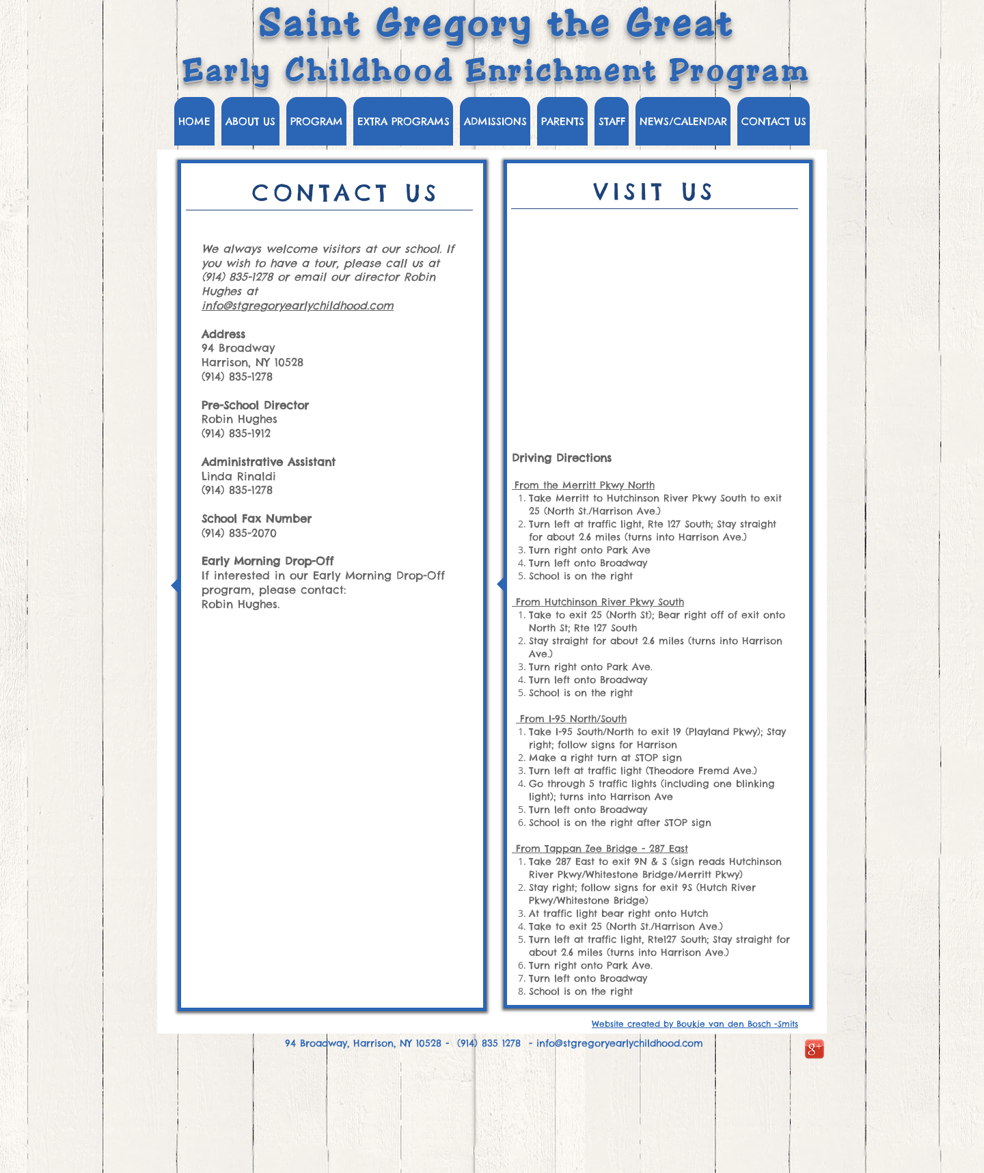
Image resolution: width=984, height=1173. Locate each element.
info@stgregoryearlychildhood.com (298, 305)
